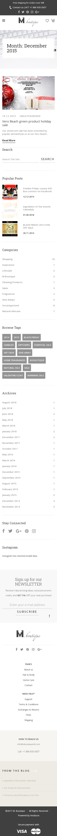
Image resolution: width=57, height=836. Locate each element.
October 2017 (10, 448)
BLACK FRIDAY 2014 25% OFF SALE (36, 226)
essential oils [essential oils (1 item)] (42, 344)
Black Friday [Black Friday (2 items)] (31, 337)
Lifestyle (7, 270)
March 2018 (8, 425)
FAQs (28, 714)
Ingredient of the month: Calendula (37, 208)
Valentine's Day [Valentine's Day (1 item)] (13, 375)
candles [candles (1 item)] (9, 344)
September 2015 (11, 477)
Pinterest (27, 12)
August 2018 (9, 402)
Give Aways (8, 299)
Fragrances (8, 293)
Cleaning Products (12, 282)
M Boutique (8, 276)
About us (28, 669)
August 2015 (9, 483)
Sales (5, 288)
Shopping (7, 259)
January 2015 (9, 494)
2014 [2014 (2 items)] (6, 337)
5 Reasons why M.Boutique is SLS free (21, 795)
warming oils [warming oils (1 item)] (35, 375)
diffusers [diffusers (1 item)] (24, 344)
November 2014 (11, 506)
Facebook (19, 12)
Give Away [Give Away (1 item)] (25, 352)
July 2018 (7, 408)
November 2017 (11, 442)
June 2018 (7, 413)
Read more (8, 140)
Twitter (23, 12)
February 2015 (10, 489)
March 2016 (8, 460)
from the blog (20, 771)
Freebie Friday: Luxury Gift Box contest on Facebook (37, 190)
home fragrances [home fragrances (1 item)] (14, 360)
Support (28, 699)
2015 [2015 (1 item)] (16, 337)
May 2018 (7, 419)
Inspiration (8, 264)
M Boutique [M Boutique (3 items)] (37, 360)
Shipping (28, 720)
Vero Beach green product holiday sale (26, 123)
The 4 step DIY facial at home (17, 788)
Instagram (32, 12)
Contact (28, 685)
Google (37, 12)
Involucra (34, 815)
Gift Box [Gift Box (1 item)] (9, 352)
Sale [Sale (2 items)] (26, 367)
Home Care (28, 680)
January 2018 (9, 431)
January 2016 (9, 466)
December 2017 (11, 437)
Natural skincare (11, 311)
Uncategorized (30, 115)
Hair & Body (28, 674)
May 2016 (7, 454)
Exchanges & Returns (28, 709)
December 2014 (11, 500)
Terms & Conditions (28, 704)
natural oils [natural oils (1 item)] (12, 367)
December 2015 (11, 471)
